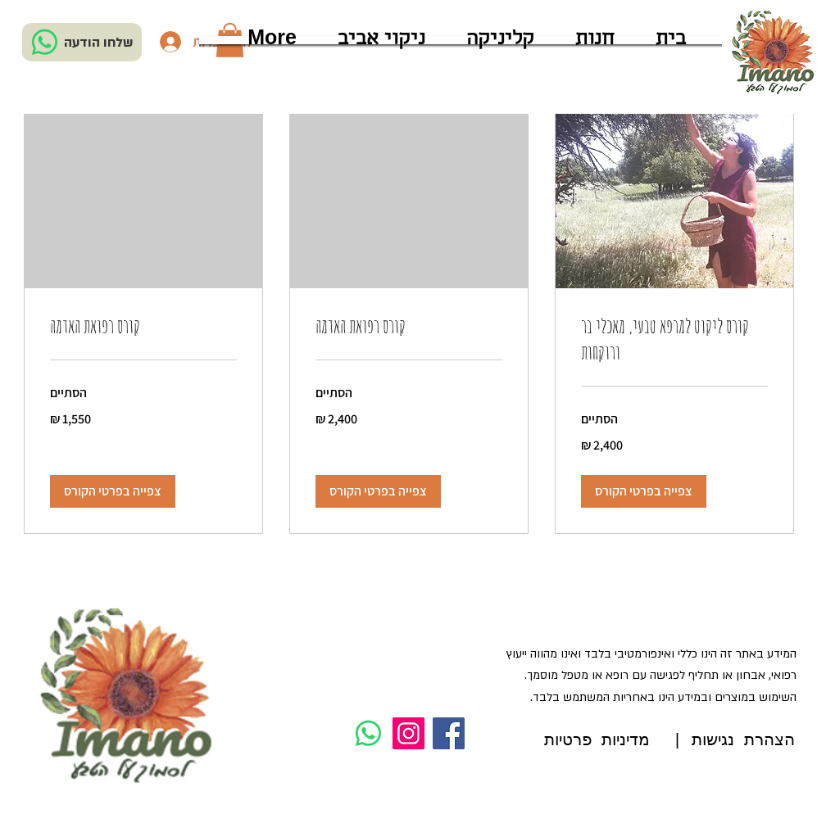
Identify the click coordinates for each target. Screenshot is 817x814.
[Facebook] (449, 733)
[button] (643, 491)
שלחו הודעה (99, 43)
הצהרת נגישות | (733, 740)
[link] (674, 340)
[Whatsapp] (45, 42)
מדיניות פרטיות (597, 740)
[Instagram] (408, 733)
